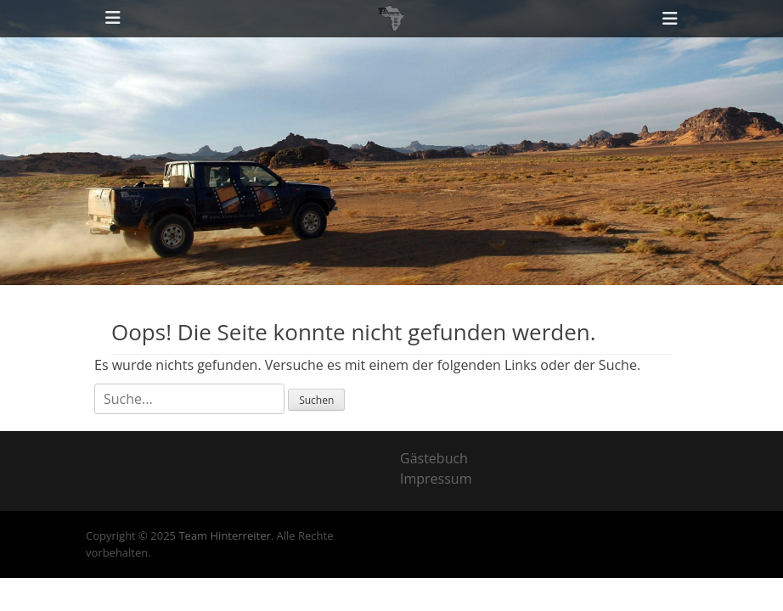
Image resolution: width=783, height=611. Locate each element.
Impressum (435, 478)
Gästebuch (434, 458)
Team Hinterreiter (224, 535)
